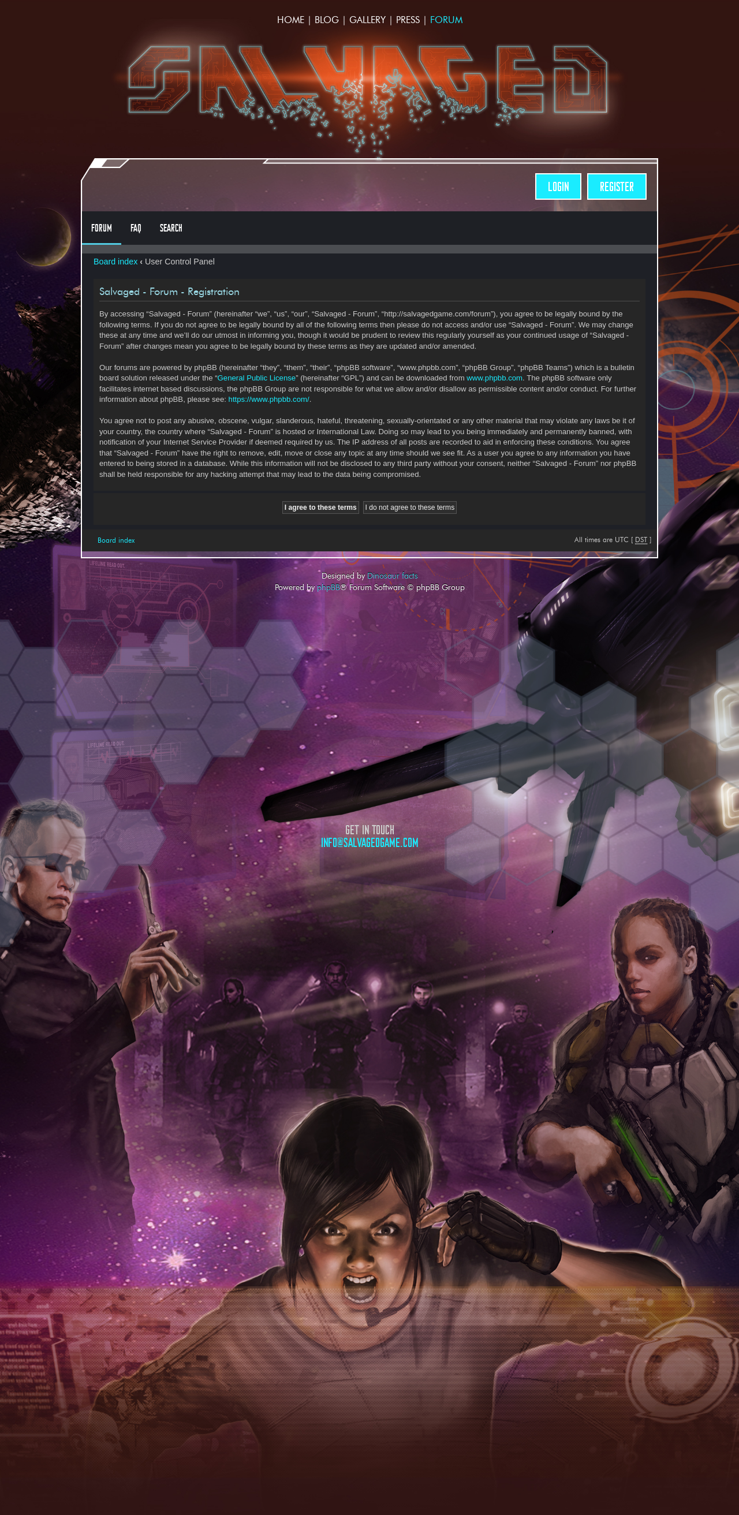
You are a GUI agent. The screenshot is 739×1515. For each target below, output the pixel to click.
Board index (115, 261)
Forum (446, 19)
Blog (327, 19)
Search (171, 228)
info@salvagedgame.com (370, 842)
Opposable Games (369, 946)
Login (558, 187)
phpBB (328, 587)
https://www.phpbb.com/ (269, 399)
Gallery (367, 19)
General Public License (257, 378)
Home (290, 19)
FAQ (135, 228)
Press (408, 19)
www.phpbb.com (494, 378)
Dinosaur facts (392, 575)
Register (617, 187)
